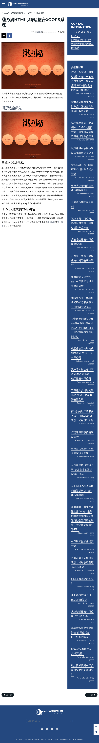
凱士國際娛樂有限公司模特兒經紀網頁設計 (82, 670)
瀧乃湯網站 (12, 108)
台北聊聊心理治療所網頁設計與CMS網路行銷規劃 (82, 491)
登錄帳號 (80, 739)
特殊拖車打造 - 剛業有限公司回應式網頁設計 (82, 169)
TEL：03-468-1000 (81, 32)
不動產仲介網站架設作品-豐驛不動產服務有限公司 (82, 395)
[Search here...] (47, 721)
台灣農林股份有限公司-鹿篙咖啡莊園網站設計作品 (82, 470)
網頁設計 (51, 222)
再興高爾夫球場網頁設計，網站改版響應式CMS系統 (82, 562)
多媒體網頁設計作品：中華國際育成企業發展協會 (82, 281)
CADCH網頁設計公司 (13, 13)
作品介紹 (40, 13)
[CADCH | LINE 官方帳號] (52, 729)
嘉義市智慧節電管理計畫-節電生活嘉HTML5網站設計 (82, 633)
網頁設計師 (38, 32)
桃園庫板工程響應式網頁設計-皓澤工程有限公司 (82, 353)
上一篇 (7, 695)
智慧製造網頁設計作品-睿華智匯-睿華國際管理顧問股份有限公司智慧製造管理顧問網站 (82, 327)
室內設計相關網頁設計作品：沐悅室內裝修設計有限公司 (82, 107)
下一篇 (91, 695)
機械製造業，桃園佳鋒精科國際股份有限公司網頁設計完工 (82, 302)
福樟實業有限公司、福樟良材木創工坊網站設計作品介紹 (82, 223)
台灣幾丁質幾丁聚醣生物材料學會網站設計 (82, 260)
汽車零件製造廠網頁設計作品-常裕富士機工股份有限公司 (82, 374)
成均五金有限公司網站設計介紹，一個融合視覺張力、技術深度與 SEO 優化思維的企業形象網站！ (82, 81)
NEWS (30, 13)
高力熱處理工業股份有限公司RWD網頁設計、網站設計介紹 (82, 416)
